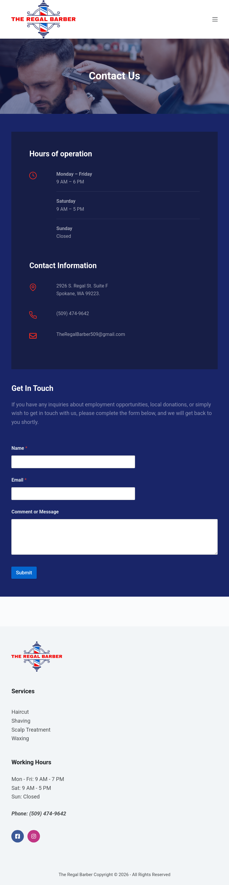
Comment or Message (35, 512)
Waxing (20, 738)
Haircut (20, 712)
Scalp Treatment (30, 730)
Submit (24, 573)
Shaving (20, 721)
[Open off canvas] (215, 19)
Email (19, 480)
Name (19, 448)
